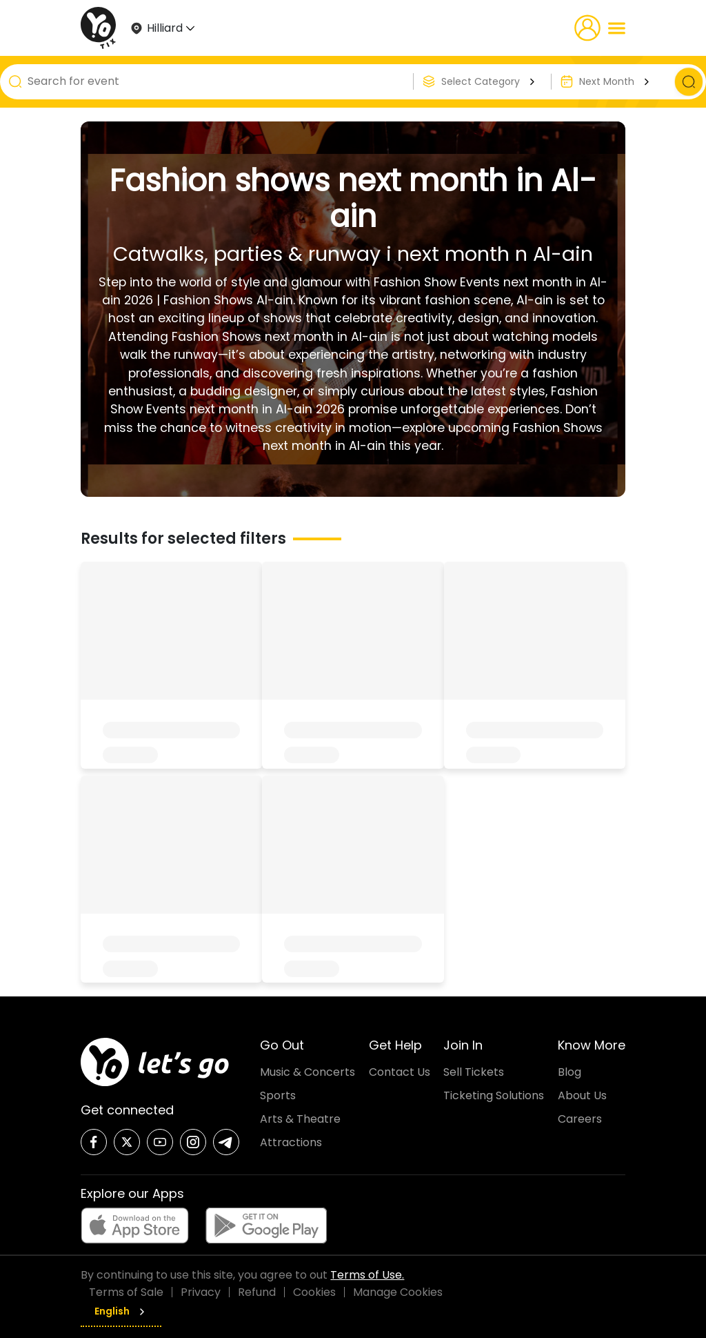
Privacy (201, 1292)
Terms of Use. (367, 1275)
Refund (257, 1292)
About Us (582, 1095)
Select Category (489, 81)
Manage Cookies (398, 1292)
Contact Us (399, 1072)
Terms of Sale (126, 1292)
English (121, 1311)
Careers (580, 1119)
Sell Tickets (473, 1072)
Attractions (291, 1142)
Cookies (314, 1292)
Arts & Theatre (300, 1119)
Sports (278, 1095)
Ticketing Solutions (493, 1095)
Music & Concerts (307, 1072)
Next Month (616, 81)
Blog (569, 1072)
